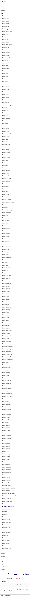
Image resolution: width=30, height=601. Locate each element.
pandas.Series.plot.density (6, 522)
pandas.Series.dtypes (5, 36)
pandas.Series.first (5, 215)
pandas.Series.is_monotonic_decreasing (8, 202)
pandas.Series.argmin (5, 270)
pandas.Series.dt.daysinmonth (7, 357)
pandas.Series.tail (5, 238)
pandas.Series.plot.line (6, 527)
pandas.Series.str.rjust (6, 443)
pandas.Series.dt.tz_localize (6, 367)
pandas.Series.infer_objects (6, 45)
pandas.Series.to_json (6, 545)
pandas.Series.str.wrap (6, 464)
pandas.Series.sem (5, 184)
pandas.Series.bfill (5, 251)
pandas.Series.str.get (5, 419)
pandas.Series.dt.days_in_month (7, 359)
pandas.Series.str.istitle (6, 477)
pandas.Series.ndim (5, 26)
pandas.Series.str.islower (6, 474)
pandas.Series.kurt (5, 163)
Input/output (3, 10)
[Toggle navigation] (28, 2)
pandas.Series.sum (5, 189)
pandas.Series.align (5, 205)
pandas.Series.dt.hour (5, 325)
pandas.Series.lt (5, 108)
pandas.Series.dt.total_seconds (7, 396)
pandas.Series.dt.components (7, 393)
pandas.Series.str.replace (6, 438)
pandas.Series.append (6, 291)
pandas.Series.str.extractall (6, 414)
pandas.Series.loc (5, 63)
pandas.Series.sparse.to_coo (7, 509)
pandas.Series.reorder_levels (7, 273)
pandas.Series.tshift (5, 312)
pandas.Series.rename (6, 228)
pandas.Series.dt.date (5, 315)
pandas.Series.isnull (5, 260)
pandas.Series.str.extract (6, 412)
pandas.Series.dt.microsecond (7, 330)
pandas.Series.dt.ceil (5, 377)
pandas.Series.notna (5, 262)
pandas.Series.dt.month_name (7, 378)
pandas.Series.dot (5, 120)
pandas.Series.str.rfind (6, 440)
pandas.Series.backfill (5, 249)
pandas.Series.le (5, 112)
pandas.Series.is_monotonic (7, 199)
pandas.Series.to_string (6, 546)
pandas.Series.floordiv (6, 86)
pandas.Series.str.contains (6, 404)
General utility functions (5, 567)
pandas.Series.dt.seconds (6, 388)
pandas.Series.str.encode (6, 409)
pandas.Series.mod (5, 87)
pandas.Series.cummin (6, 154)
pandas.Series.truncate (6, 239)
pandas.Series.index (5, 16)
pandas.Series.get (5, 58)
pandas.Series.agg (5, 123)
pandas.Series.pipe (5, 136)
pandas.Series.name (5, 37)
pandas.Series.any (5, 141)
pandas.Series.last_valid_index (7, 302)
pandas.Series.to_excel (6, 537)
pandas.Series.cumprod (6, 155)
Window (2, 559)
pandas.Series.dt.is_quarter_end (7, 351)
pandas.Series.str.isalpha (6, 469)
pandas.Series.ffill (5, 254)
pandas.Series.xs (5, 76)
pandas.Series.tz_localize (6, 307)
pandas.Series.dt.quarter (6, 344)
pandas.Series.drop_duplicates (7, 210)
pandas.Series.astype (5, 42)
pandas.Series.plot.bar (6, 517)
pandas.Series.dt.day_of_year (7, 343)
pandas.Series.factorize (6, 162)
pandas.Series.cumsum (6, 157)
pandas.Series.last (5, 223)
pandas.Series (4, 15)
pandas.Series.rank (5, 183)
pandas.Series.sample (6, 233)
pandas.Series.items (5, 68)
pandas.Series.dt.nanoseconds (7, 391)
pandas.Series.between (6, 144)
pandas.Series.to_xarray (6, 540)
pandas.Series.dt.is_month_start (7, 346)
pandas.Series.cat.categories (7, 483)
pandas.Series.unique (5, 194)
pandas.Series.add (5, 78)
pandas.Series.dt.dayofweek (7, 336)
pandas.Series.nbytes (5, 24)
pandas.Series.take (5, 236)
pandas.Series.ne (5, 115)
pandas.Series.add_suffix (6, 246)
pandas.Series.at (5, 60)
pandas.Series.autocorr (6, 142)
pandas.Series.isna (5, 259)
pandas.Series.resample (6, 304)
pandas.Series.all (5, 139)
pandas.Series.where (5, 241)
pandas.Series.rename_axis (6, 230)
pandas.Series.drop (5, 207)
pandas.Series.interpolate (6, 257)
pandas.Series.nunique (6, 196)
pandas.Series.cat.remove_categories (8, 493)
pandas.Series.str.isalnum (6, 467)
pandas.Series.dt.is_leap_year (7, 356)
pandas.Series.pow (5, 89)
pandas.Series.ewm (5, 134)
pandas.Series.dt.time (5, 317)
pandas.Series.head (5, 217)
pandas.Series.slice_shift (6, 314)
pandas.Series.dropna (5, 252)
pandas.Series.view (5, 289)
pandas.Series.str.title (5, 459)
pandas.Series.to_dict (5, 535)
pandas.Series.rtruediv (6, 97)
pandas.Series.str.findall (6, 417)
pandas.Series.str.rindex (6, 441)
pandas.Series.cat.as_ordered (7, 498)
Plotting (2, 566)
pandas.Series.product (6, 118)
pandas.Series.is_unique (6, 197)
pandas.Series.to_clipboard (6, 548)
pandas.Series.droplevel (6, 209)
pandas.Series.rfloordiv (6, 99)
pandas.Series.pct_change (6, 178)
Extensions (3, 569)
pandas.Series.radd (5, 91)
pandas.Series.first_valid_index (7, 301)
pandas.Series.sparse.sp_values (8, 506)
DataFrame (3, 553)
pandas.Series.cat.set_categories (7, 496)
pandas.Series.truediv (5, 84)
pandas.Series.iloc (5, 65)
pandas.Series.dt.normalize (6, 370)
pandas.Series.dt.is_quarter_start (7, 349)
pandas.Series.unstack (6, 280)
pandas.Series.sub (5, 79)
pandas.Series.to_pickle (6, 532)
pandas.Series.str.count (6, 406)
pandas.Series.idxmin (5, 220)
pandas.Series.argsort (5, 268)
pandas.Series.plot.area (6, 516)
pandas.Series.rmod (5, 100)
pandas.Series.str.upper (6, 462)
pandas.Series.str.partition (6, 435)
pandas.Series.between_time (7, 310)
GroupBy (2, 561)
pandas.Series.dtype (5, 21)
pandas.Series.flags (5, 39)
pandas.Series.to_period (6, 52)
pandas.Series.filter (5, 247)
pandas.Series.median (6, 170)
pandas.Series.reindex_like (6, 226)
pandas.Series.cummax (6, 152)
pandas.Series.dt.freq (5, 362)
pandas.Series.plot (5, 514)
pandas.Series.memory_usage (7, 31)
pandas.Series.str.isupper (6, 475)
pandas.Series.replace (6, 267)
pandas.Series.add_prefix (6, 244)
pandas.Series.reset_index (6, 231)
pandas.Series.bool (5, 49)
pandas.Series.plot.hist (6, 524)
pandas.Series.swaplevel (6, 278)
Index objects (3, 556)
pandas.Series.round (5, 107)
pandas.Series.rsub (5, 92)
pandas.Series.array (5, 18)
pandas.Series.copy (5, 47)
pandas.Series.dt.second (6, 328)
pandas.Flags (4, 511)
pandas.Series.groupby (6, 129)
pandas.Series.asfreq (5, 296)
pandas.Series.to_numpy (6, 50)
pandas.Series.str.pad (5, 433)
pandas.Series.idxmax (6, 218)
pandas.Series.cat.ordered (6, 485)
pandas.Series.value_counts (7, 204)
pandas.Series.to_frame (6, 538)
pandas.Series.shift (5, 299)
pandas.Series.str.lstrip (6, 428)
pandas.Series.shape (5, 23)
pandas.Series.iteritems (6, 70)
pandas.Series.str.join (5, 422)
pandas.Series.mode (5, 173)
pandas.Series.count (5, 149)
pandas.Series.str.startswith (6, 454)
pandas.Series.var (5, 191)
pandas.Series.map (5, 128)
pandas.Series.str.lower (6, 427)
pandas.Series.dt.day (5, 323)
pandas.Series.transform (6, 126)
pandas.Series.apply (5, 121)
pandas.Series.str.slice (6, 448)
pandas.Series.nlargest (6, 175)
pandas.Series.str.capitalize (6, 398)
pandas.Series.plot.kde (6, 525)
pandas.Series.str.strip (6, 456)
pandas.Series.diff (5, 160)
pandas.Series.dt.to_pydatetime (7, 365)
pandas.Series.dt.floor (5, 375)
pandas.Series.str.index (6, 420)
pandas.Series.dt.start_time (6, 383)
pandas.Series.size (5, 28)
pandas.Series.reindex (6, 225)
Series (2, 13)
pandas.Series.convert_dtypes (7, 44)
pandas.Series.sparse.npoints (7, 501)
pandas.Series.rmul (5, 94)
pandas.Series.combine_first (7, 105)
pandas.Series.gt (5, 110)
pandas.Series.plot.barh (6, 519)
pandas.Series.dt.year (5, 320)
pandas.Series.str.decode (6, 407)
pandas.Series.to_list (5, 55)
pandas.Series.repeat (5, 286)
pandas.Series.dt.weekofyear (7, 335)
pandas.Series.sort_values (6, 275)
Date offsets (3, 558)
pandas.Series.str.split (5, 451)
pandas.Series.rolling (5, 131)
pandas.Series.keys (5, 71)
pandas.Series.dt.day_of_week (7, 338)
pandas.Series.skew (5, 186)
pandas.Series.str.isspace (6, 472)
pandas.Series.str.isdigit (6, 470)
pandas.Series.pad (5, 265)
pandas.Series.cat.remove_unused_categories (9, 495)
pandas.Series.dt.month (6, 322)
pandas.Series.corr (5, 147)
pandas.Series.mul (5, 81)
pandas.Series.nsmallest (6, 176)
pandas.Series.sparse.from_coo (22, 589)
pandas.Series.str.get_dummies (7, 482)
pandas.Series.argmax (6, 272)
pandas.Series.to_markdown (7, 551)
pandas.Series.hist (5, 530)
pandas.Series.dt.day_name (6, 380)
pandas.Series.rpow (5, 102)
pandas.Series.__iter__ (6, 66)
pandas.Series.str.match (6, 430)
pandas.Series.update (5, 294)
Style (2, 564)
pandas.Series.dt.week (6, 333)
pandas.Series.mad (5, 165)
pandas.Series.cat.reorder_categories (8, 490)
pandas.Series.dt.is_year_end (7, 354)
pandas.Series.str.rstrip (6, 446)
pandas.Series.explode (6, 281)
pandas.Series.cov (5, 150)
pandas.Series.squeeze (6, 288)
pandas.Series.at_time (6, 309)
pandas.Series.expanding (6, 133)
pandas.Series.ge (5, 113)
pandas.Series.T (5, 29)
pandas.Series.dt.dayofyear (6, 341)
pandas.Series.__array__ (6, 57)
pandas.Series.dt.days (6, 386)
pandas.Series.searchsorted (6, 283)
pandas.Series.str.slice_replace (7, 449)
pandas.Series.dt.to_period (6, 364)
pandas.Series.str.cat (5, 401)
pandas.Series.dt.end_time (6, 385)
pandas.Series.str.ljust (5, 425)
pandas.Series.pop (5, 73)
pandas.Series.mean (5, 168)
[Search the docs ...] (15, 7)
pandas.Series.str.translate (6, 461)
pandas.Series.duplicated (6, 212)
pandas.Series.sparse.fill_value (7, 504)
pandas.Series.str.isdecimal (6, 480)
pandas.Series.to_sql (5, 543)
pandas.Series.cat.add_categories (7, 491)
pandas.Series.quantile (6, 181)
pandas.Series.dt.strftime (6, 372)
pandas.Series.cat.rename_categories (8, 488)
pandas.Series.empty (5, 34)
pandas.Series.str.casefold (6, 399)
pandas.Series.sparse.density (7, 503)
